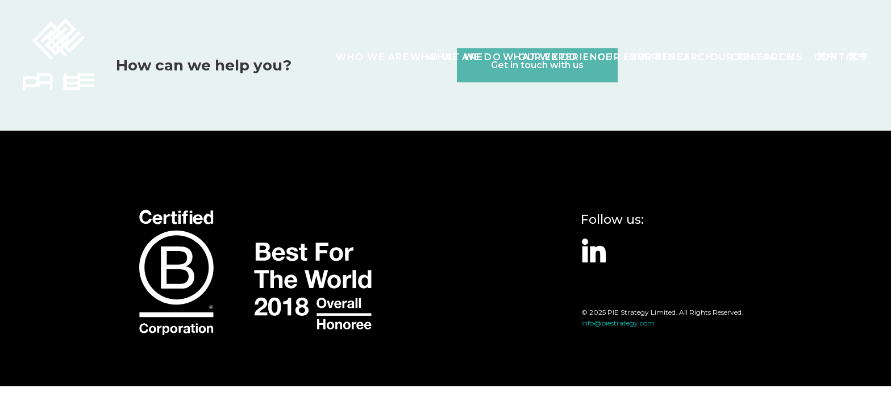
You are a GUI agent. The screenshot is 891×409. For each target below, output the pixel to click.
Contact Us (767, 57)
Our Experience (565, 57)
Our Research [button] (671, 57)
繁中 (858, 56)
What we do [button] (463, 57)
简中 (827, 56)
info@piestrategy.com (618, 323)
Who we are (372, 57)
